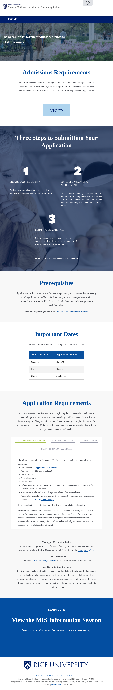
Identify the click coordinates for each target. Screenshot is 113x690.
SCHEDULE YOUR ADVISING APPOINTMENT (56, 258)
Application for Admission (47, 467)
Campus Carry (67, 685)
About (39, 676)
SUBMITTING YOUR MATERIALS (56, 449)
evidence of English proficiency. (41, 499)
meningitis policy (86, 550)
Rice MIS (12, 19)
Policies (60, 676)
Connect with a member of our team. (72, 311)
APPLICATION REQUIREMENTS (30, 441)
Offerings (49, 676)
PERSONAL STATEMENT (63, 441)
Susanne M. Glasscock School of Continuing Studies (34, 7)
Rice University (14, 5)
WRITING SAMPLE (89, 441)
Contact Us (71, 676)
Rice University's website (44, 560)
